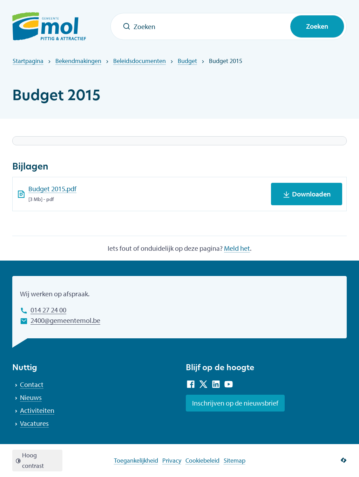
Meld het (237, 248)
